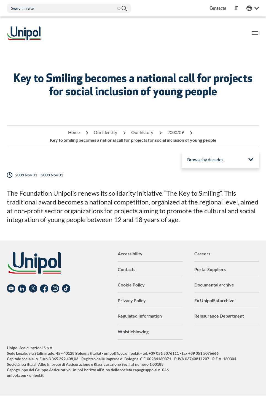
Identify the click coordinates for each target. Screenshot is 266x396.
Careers (202, 253)
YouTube (11, 289)
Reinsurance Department (219, 315)
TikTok (66, 289)
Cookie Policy (131, 284)
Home (74, 132)
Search (124, 8)
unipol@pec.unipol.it (121, 353)
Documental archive (214, 284)
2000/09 (175, 132)
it (236, 8)
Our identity (105, 132)
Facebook (44, 289)
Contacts (126, 269)
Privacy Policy (132, 300)
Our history (142, 132)
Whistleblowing (133, 331)
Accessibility (130, 253)
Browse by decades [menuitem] (205, 159)
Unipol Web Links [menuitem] (252, 8)
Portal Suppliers (210, 269)
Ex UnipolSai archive (214, 300)
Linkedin (22, 289)
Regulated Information (140, 315)
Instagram (55, 289)
